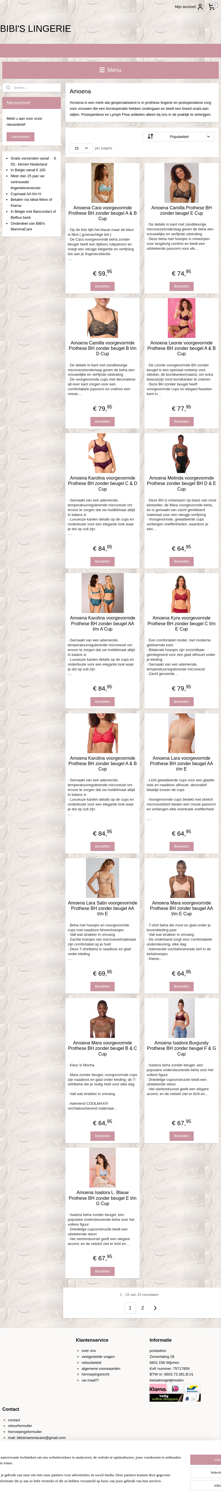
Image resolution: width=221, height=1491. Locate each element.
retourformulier (20, 1426)
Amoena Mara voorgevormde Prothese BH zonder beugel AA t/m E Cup (181, 908)
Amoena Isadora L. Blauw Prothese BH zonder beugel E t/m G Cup (103, 1198)
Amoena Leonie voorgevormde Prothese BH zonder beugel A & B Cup (181, 348)
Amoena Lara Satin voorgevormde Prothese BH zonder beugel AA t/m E (102, 908)
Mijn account (189, 6)
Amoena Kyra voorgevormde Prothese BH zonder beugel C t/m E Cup (182, 623)
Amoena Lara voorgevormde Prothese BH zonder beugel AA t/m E (181, 763)
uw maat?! (90, 1380)
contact (14, 1420)
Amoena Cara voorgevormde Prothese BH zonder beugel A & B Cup (103, 213)
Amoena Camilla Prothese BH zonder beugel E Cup (181, 210)
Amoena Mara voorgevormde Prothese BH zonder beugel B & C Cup (102, 1048)
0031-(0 (20, 1444)
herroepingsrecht (96, 1374)
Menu (110, 70)
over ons (89, 1350)
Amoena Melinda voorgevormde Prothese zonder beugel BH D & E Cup (181, 483)
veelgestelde (92, 1356)
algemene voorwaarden (101, 1368)
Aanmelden (20, 137)
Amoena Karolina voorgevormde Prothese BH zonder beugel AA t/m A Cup (102, 623)
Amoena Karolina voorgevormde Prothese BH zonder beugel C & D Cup (102, 483)
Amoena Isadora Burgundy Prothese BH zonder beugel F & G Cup (181, 1048)
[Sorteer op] (178, 136)
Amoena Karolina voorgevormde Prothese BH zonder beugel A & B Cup (103, 763)
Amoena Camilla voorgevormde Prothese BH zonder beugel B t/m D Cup (103, 348)
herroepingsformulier (25, 1432)
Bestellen (102, 286)
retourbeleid (91, 1362)
